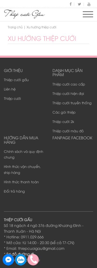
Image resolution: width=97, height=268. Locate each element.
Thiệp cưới (12, 98)
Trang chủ (15, 27)
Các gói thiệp (64, 112)
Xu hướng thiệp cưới (42, 38)
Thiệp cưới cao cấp (69, 84)
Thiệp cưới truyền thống (72, 102)
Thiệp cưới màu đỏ (68, 130)
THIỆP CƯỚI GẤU (18, 219)
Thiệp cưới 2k (63, 121)
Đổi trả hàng (14, 191)
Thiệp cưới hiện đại (68, 93)
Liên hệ (10, 89)
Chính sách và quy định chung (23, 154)
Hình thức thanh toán (21, 181)
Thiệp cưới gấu (16, 79)
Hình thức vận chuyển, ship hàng (22, 169)
